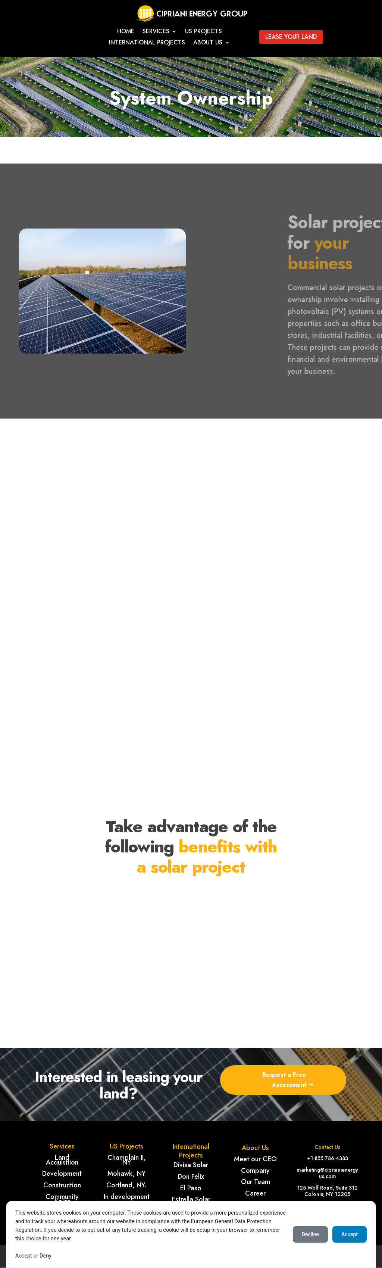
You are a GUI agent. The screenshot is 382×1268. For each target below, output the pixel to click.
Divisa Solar (190, 1165)
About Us (207, 43)
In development (127, 1197)
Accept (349, 1234)
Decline (310, 1234)
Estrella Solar (191, 1199)
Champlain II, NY (126, 1160)
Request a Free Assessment (284, 1079)
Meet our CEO (255, 1159)
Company (255, 1170)
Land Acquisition (62, 1160)
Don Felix (191, 1176)
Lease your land (291, 36)
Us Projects (203, 32)
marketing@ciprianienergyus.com (327, 1173)
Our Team (255, 1182)
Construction (62, 1185)
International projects (147, 43)
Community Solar (62, 1199)
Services (156, 32)
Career (255, 1193)
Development (62, 1173)
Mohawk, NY (126, 1173)
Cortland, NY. (126, 1185)
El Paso (190, 1188)
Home (125, 32)
